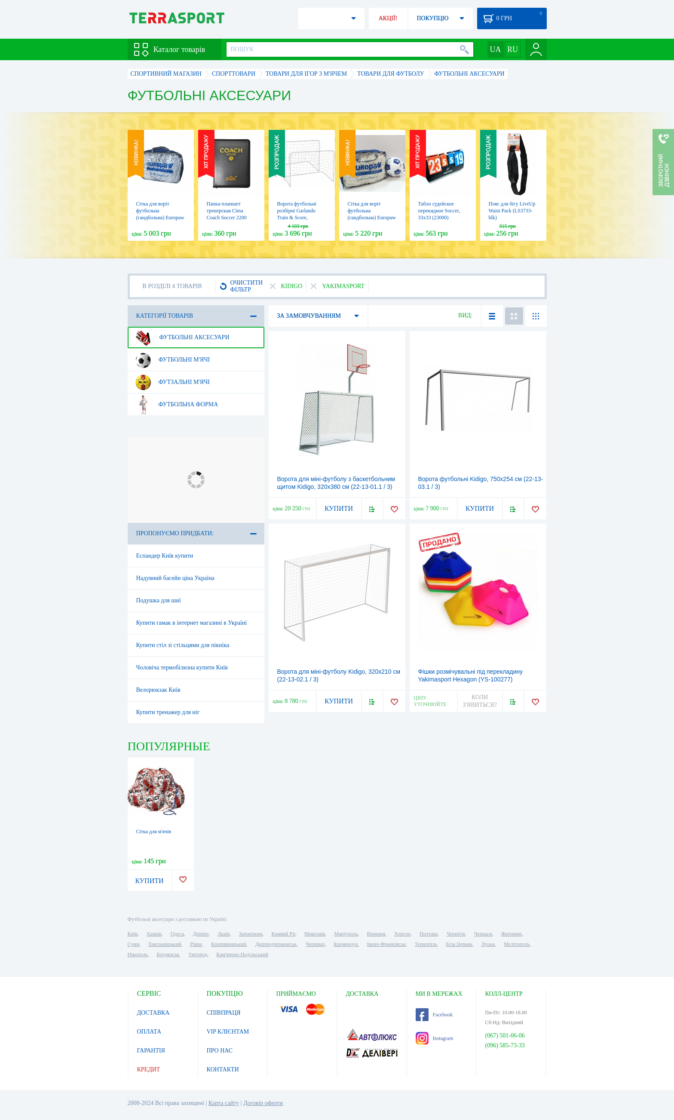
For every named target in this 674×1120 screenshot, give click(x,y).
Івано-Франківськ (386, 944)
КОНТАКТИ (223, 1069)
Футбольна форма (175, 404)
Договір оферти (263, 1103)
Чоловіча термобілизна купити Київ (182, 667)
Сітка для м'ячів (153, 831)
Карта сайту (223, 1103)
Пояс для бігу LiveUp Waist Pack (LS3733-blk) (512, 211)
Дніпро (200, 934)
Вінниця (376, 934)
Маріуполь (346, 934)
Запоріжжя (250, 934)
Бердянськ (167, 954)
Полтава (429, 934)
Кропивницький (228, 944)
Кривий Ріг (284, 934)
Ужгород (197, 954)
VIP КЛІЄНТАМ (228, 1031)
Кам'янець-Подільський (242, 954)
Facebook (434, 1014)
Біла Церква (459, 944)
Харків (154, 934)
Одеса (177, 934)
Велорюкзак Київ (158, 690)
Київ (133, 934)
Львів (224, 934)
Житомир (511, 934)
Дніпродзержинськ (276, 944)
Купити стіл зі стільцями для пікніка (183, 645)
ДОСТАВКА (153, 1013)
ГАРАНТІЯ (151, 1050)
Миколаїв (314, 934)
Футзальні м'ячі (171, 382)
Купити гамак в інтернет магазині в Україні (191, 623)
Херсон (402, 934)
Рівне (196, 944)
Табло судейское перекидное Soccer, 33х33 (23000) (439, 211)
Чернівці (315, 944)
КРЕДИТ (148, 1069)
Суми (134, 944)
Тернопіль (426, 944)
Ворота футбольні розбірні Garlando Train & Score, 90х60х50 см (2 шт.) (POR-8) (299, 217)
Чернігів (456, 934)
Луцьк (488, 944)
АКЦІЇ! (388, 18)
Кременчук (346, 944)
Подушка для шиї (158, 600)
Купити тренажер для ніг (168, 712)
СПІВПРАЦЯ (224, 1013)
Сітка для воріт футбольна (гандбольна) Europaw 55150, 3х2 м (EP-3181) (372, 217)
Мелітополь (517, 944)
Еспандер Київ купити (164, 555)
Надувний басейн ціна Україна (175, 578)
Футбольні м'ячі (171, 360)
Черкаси (483, 934)
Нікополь (138, 954)
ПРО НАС (220, 1050)
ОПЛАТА (149, 1031)
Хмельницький (164, 944)
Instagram (434, 1038)
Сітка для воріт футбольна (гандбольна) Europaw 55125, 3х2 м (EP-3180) (160, 217)
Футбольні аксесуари (181, 337)
